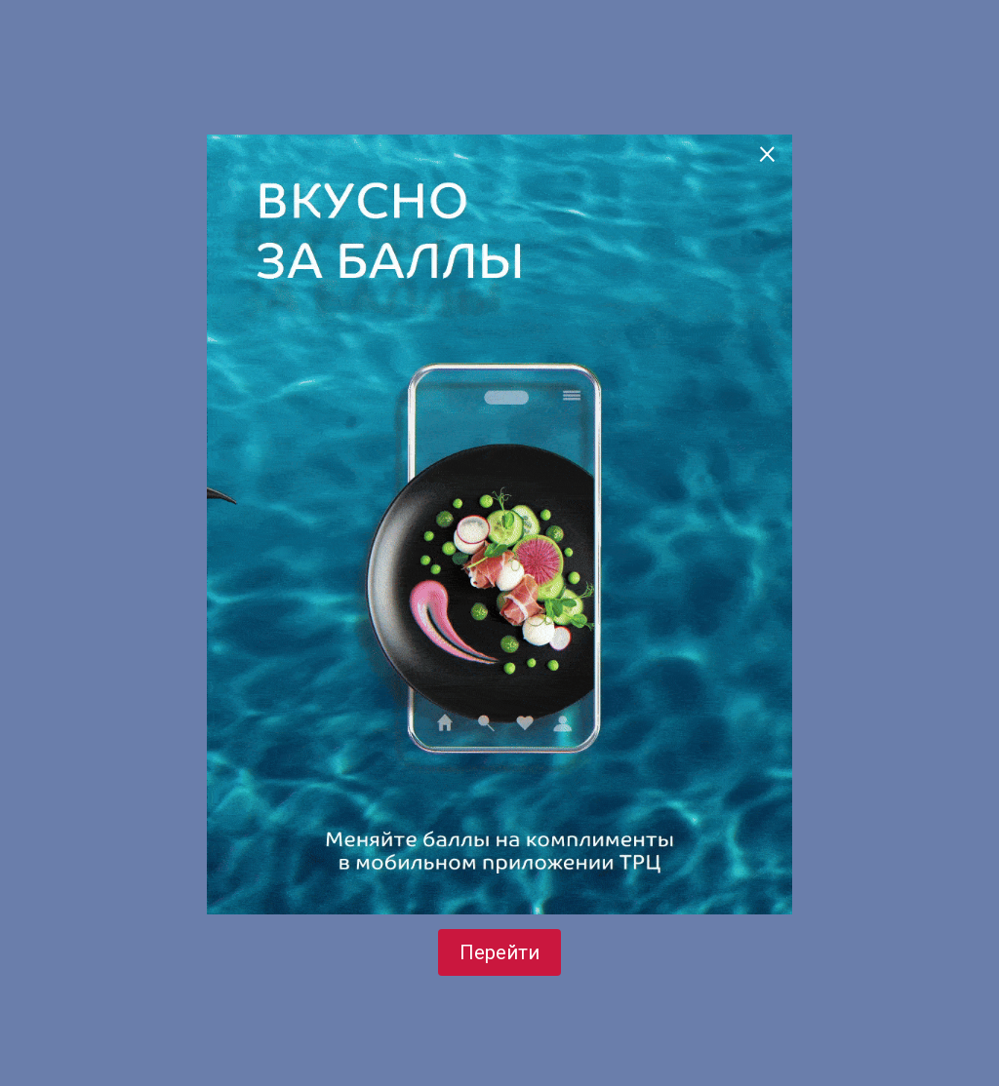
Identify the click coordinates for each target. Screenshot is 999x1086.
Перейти (499, 952)
